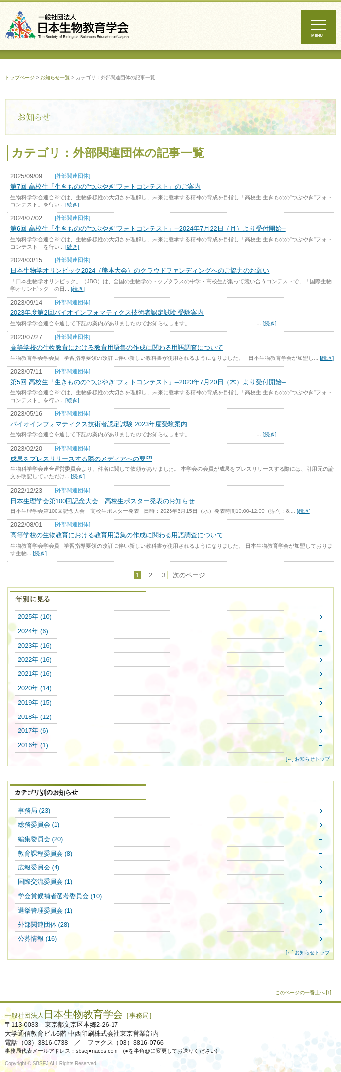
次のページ (189, 575)
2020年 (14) (35, 688)
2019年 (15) (35, 703)
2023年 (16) (35, 646)
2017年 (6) (33, 731)
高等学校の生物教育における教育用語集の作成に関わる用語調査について (116, 347)
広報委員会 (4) (38, 868)
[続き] (72, 204)
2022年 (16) (35, 660)
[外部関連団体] (72, 176)
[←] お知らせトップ (308, 759)
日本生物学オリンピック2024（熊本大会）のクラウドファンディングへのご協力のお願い (139, 270)
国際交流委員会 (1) (45, 882)
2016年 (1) (33, 745)
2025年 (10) (35, 617)
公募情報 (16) (37, 939)
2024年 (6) (33, 631)
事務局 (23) (34, 811)
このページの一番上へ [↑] (303, 992)
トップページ (20, 77)
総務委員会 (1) (38, 825)
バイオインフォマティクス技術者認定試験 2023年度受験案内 (98, 424)
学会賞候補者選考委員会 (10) (60, 896)
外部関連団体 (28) (43, 925)
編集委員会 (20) (40, 839)
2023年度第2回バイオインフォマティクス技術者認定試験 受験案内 (107, 312)
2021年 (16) (35, 674)
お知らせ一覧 (55, 77)
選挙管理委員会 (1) (45, 911)
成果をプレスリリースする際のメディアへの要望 (81, 458)
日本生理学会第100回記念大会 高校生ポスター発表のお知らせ (102, 501)
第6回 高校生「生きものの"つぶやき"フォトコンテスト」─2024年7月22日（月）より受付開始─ (148, 228)
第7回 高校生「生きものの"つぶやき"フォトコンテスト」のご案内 (105, 186)
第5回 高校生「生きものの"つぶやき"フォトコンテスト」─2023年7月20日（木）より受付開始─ (148, 382)
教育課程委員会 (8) (45, 854)
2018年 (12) (35, 717)
